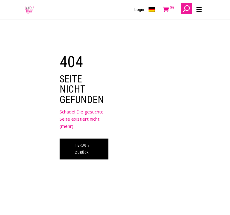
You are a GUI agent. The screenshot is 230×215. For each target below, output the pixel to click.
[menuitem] (153, 10)
